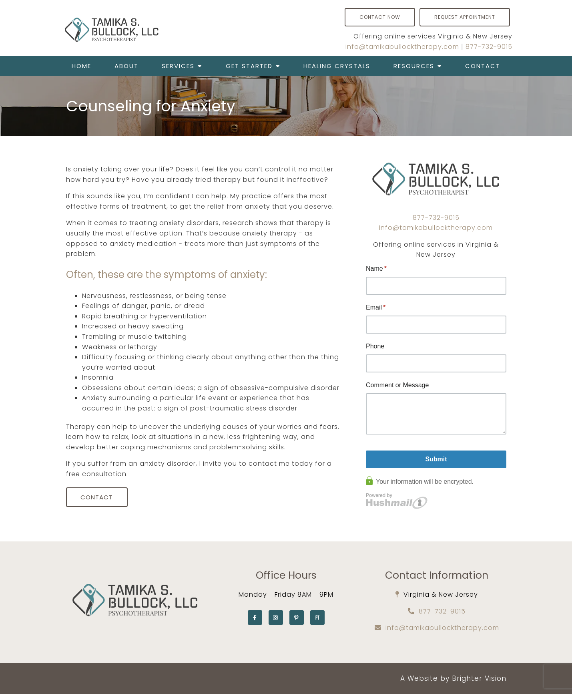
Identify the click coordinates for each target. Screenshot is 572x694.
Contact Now (379, 17)
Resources (413, 66)
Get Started (249, 66)
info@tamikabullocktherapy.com (402, 46)
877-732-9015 (489, 46)
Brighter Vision (479, 678)
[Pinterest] (296, 617)
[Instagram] (276, 617)
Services (178, 66)
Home (81, 66)
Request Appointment (464, 17)
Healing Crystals (336, 66)
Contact (482, 66)
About (126, 66)
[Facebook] (255, 617)
